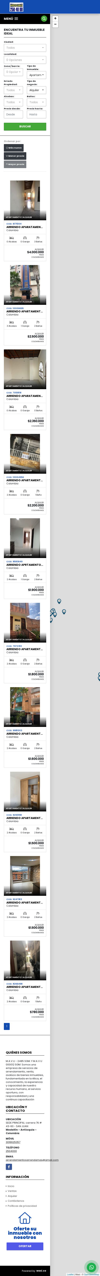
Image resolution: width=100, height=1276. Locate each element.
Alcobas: (9, 96)
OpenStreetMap (91, 1274)
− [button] (55, 25)
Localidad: (10, 54)
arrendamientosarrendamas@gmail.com (32, 1160)
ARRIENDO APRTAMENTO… (24, 565)
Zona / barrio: (12, 66)
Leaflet (70, 1274)
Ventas (12, 1191)
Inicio (11, 1186)
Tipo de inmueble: (33, 67)
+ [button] (55, 19)
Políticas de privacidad (22, 1206)
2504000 (11, 1151)
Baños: (31, 96)
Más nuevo (14, 147)
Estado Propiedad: (10, 82)
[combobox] (25, 48)
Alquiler (12, 1196)
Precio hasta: (35, 108)
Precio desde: (12, 108)
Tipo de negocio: (32, 82)
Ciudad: (9, 41)
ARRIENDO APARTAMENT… (24, 311)
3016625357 (13, 1142)
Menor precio (15, 155)
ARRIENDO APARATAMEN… (24, 227)
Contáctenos (16, 1201)
